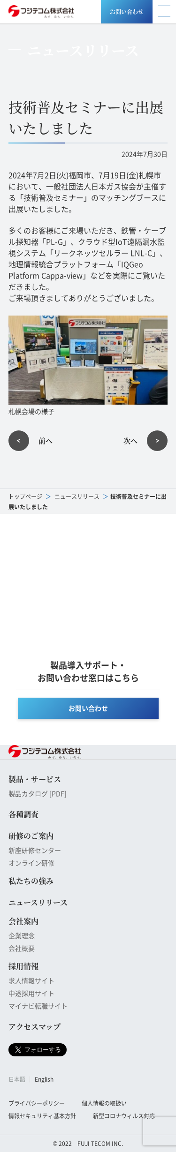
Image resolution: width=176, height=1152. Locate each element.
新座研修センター (34, 850)
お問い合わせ (127, 11)
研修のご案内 (31, 835)
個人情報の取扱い (104, 1103)
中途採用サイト (31, 993)
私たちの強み (31, 880)
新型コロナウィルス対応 (124, 1116)
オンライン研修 (31, 862)
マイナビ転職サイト (38, 1005)
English (44, 1079)
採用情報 (23, 966)
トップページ (25, 496)
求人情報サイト (31, 980)
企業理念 (21, 935)
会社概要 (21, 948)
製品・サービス (34, 779)
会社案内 (23, 921)
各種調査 (23, 814)
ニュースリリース (76, 496)
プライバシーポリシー (36, 1103)
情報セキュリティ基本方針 (42, 1116)
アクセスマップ (34, 1026)
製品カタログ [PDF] (37, 793)
